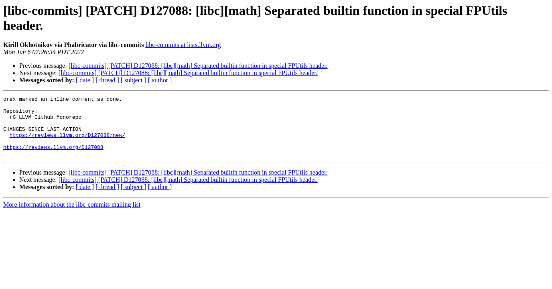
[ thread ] (107, 80)
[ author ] (160, 80)
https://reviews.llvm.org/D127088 (53, 157)
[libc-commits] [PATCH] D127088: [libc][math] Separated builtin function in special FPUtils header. (198, 65)
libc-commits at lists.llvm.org (183, 44)
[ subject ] (133, 80)
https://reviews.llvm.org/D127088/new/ (68, 143)
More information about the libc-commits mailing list (71, 216)
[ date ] (85, 80)
